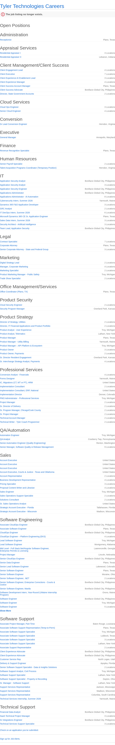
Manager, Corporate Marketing (14, 266)
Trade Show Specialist (10, 278)
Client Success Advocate (11, 90)
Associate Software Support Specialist (17, 632)
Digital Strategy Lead (9, 262)
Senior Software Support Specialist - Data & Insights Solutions (28, 667)
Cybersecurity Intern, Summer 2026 (16, 201)
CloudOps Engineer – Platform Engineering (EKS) (23, 536)
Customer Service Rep (10, 659)
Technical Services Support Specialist (17, 724)
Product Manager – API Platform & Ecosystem (21, 346)
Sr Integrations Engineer (11, 720)
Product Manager (8, 338)
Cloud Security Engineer (11, 305)
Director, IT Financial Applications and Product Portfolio (25, 326)
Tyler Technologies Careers (32, 6)
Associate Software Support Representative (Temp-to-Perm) (27, 628)
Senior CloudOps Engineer (12, 558)
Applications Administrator (12, 193)
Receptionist (5, 40)
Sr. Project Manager (9, 414)
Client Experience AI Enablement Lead (17, 78)
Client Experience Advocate (12, 651)
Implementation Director (11, 394)
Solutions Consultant (9, 500)
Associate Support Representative (15, 647)
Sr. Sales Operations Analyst (13, 504)
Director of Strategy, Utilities (12, 322)
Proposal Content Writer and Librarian (17, 488)
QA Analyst (5, 439)
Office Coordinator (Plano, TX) (14, 291)
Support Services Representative (15, 687)
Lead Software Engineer (11, 540)
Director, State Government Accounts (17, 94)
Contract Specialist (8, 241)
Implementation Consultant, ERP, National (19, 390)
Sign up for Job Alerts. (10, 739)
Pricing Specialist (8, 484)
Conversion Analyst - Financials (14, 375)
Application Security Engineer (13, 189)
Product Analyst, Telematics (12, 334)
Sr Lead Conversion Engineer (13, 124)
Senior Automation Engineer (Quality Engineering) (23, 443)
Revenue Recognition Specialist (14, 150)
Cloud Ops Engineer (9, 107)
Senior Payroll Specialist (11, 164)
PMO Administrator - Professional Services (19, 398)
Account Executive (8, 460)
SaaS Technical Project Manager (15, 716)
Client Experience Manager (12, 82)
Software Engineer (8, 599)
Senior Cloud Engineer (10, 111)
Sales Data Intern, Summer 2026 (15, 220)
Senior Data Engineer (10, 562)
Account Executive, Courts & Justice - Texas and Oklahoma (27, 472)
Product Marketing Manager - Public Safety (19, 274)
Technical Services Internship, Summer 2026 (20, 699)
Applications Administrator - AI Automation (19, 197)
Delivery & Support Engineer (13, 663)
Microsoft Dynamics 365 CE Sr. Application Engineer (24, 216)
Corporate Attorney (8, 245)
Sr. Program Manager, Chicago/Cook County (20, 410)
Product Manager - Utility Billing (14, 342)
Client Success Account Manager (15, 86)
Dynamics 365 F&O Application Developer (19, 204)
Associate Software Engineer (13, 529)
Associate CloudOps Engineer (14, 525)
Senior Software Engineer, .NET (14, 578)
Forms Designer (7, 378)
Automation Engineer (9, 435)
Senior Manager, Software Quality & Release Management (27, 447)
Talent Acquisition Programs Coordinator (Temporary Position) (28, 168)
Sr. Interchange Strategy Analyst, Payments (20, 361)
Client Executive (7, 74)
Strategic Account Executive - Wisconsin (18, 511)
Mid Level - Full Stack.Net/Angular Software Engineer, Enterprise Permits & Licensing (24, 549)
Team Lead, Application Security (14, 228)
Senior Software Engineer (12, 570)
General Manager (8, 137)
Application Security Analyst (12, 181)
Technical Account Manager (12, 418)
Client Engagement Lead (11, 70)
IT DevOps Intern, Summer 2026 (15, 212)
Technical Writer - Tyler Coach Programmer (20, 422)
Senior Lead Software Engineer (14, 566)
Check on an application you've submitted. (19, 730)
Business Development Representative (18, 480)
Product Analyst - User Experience (15, 330)
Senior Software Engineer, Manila (15, 588)
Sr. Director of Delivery (10, 406)
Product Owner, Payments (12, 353)
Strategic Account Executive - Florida (17, 507)
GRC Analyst (6, 208)
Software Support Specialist (12, 675)
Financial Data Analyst (10, 712)
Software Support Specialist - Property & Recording (23, 679)
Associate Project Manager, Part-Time (17, 624)
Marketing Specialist (9, 270)
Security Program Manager (12, 309)
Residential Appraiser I (10, 53)
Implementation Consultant (12, 386)
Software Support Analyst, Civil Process (18, 671)
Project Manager (7, 402)
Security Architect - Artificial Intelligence (18, 224)
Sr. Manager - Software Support (14, 683)
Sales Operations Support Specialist (16, 496)
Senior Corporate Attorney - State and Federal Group (24, 249)
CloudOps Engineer (9, 532)
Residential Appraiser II (10, 57)
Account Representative (11, 476)
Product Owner (7, 350)
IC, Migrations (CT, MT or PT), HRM (16, 382)
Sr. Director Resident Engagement (15, 357)
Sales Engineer (7, 492)
